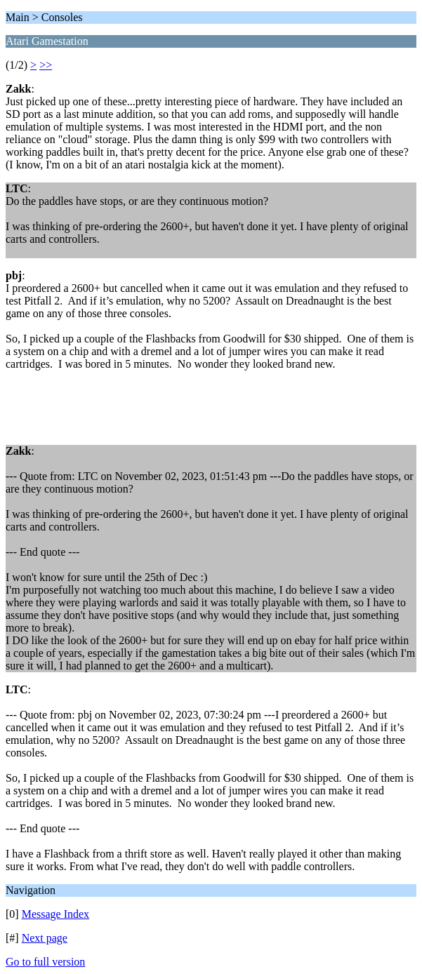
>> (45, 65)
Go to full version (45, 962)
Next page (44, 938)
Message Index (55, 914)
